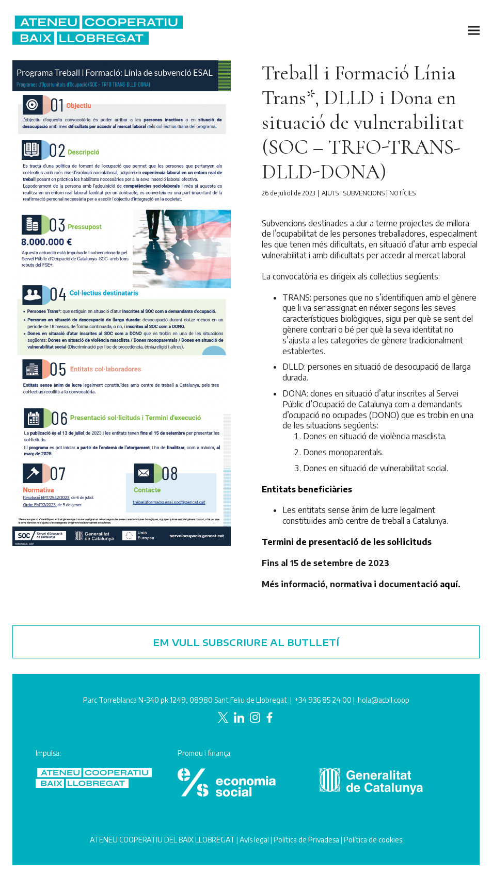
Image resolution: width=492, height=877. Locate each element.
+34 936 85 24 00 (323, 700)
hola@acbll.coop (383, 700)
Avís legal (254, 839)
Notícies (402, 193)
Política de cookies (373, 839)
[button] (474, 30)
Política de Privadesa (306, 839)
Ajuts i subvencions (353, 193)
